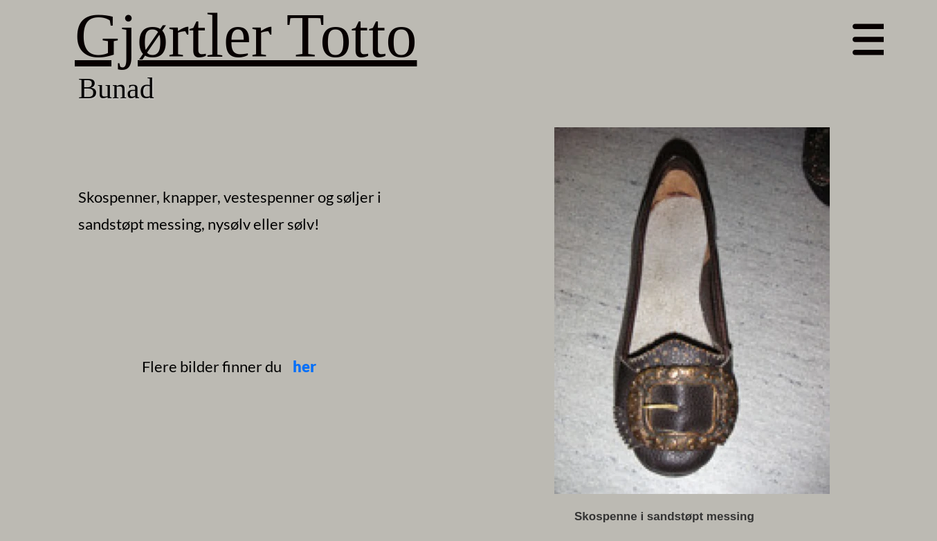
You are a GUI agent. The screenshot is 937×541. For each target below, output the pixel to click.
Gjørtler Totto (246, 35)
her (304, 366)
